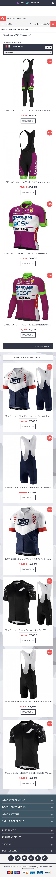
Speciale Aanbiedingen (28, 357)
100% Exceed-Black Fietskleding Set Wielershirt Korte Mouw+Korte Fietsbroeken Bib (28, 630)
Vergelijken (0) (17, 46)
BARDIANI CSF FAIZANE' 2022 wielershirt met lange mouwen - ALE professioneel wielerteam (28, 324)
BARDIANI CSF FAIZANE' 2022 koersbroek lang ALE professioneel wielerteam (28, 110)
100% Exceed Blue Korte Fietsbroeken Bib (28, 487)
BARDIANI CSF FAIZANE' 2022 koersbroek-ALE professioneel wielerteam (28, 182)
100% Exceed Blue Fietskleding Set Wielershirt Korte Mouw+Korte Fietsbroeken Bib (28, 416)
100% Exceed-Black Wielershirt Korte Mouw (28, 773)
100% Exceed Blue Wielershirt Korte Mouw (28, 558)
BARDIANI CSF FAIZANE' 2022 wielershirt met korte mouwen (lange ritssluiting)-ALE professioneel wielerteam (28, 253)
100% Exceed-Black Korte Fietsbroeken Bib (28, 701)
